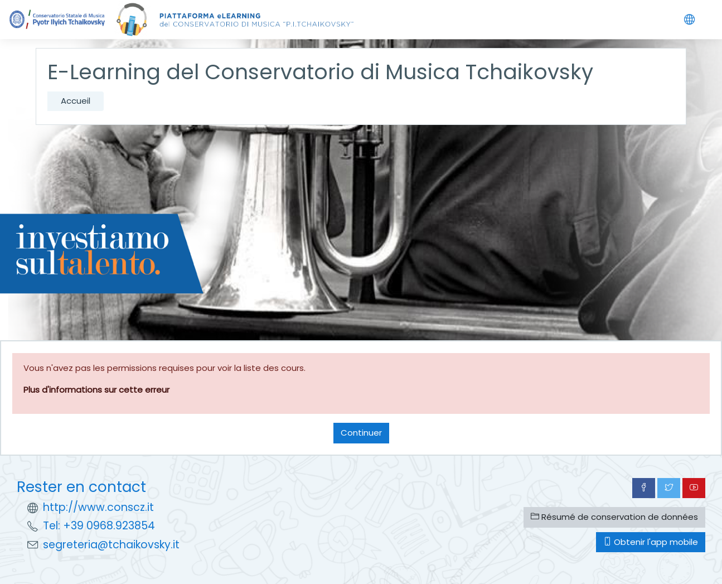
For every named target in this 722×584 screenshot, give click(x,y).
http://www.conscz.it (98, 507)
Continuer (361, 432)
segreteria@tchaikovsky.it (111, 544)
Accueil (75, 101)
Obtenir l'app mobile (650, 542)
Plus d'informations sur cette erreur (96, 389)
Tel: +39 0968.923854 (99, 525)
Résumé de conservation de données (614, 517)
